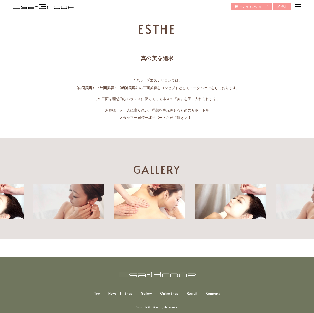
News (112, 293)
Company (213, 293)
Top (97, 293)
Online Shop (169, 293)
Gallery (146, 293)
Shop (128, 293)
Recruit (192, 293)
